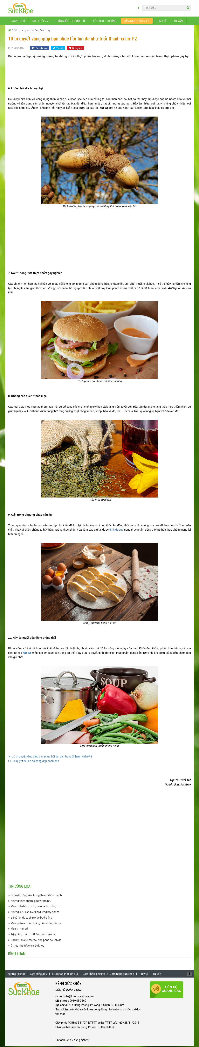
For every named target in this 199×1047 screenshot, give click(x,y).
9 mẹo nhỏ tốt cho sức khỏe (27, 946)
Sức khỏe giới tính (104, 22)
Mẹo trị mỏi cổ (19, 929)
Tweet (58, 49)
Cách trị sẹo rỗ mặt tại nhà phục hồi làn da (36, 941)
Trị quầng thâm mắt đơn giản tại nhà (33, 935)
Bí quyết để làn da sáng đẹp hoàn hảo (35, 762)
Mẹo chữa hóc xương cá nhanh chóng (33, 907)
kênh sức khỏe (72, 1010)
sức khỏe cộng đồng (94, 1010)
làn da (27, 653)
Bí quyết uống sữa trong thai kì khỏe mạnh (36, 896)
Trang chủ (18, 22)
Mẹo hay (45, 31)
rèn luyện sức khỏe (119, 1010)
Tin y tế (161, 22)
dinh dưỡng (116, 530)
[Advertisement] (99, 71)
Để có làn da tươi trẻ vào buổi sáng (31, 918)
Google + (75, 49)
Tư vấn (178, 22)
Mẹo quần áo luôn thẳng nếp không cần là (36, 924)
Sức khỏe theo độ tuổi (71, 22)
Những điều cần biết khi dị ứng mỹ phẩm (35, 912)
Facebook (39, 49)
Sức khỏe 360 (40, 22)
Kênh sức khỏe (16, 974)
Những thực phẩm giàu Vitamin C (31, 901)
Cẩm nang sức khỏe (137, 22)
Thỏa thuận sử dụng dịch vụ (72, 1040)
